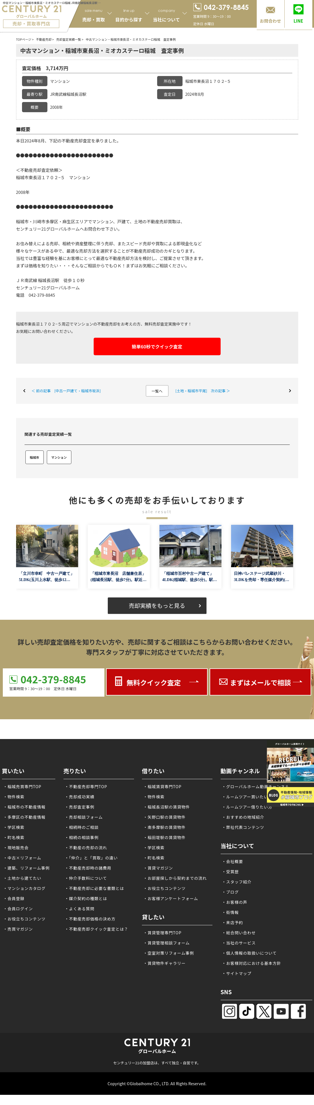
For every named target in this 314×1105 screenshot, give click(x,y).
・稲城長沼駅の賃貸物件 (166, 807)
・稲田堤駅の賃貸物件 (164, 837)
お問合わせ (270, 21)
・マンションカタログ (24, 888)
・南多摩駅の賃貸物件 (164, 827)
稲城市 (34, 457)
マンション (59, 457)
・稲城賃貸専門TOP (162, 786)
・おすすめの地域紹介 (243, 817)
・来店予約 (232, 922)
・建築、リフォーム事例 (26, 868)
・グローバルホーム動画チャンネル (255, 786)
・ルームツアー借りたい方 (247, 807)
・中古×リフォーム (22, 858)
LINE (298, 21)
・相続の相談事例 (82, 837)
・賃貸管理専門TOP (162, 932)
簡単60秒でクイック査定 (157, 346)
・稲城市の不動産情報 (24, 807)
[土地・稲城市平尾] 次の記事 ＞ (202, 390)
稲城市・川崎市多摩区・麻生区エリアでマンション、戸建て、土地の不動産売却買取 (96, 221)
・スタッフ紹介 (237, 882)
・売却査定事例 (80, 807)
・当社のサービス (239, 943)
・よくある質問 (80, 908)
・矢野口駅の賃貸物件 (164, 817)
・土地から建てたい (22, 878)
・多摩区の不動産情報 (24, 817)
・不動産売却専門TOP (86, 786)
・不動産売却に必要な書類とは (94, 888)
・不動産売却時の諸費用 (88, 868)
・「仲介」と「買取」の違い (91, 858)
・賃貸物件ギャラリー (164, 963)
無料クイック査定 (153, 682)
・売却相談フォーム (84, 817)
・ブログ (230, 892)
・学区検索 (14, 827)
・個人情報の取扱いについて (249, 953)
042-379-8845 (53, 679)
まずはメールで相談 (260, 682)
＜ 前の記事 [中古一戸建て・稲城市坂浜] (66, 390)
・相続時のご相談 (82, 827)
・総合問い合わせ (239, 932)
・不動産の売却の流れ (86, 847)
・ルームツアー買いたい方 (247, 796)
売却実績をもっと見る (157, 605)
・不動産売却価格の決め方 (90, 919)
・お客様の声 (234, 902)
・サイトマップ (237, 973)
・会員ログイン (18, 908)
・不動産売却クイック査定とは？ (96, 929)
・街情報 (230, 912)
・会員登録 (14, 898)
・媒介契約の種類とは (86, 898)
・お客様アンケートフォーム (170, 898)
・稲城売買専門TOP (22, 786)
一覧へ (157, 391)
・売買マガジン (18, 929)
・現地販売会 (16, 847)
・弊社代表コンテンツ (243, 827)
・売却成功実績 (80, 796)
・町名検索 (14, 837)
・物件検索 (14, 796)
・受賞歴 (230, 871)
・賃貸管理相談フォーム (166, 943)
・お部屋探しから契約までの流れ (175, 878)
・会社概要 (232, 861)
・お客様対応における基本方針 (251, 963)
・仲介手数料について (86, 878)
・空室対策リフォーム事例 (168, 953)
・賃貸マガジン (158, 868)
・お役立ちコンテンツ (24, 919)
